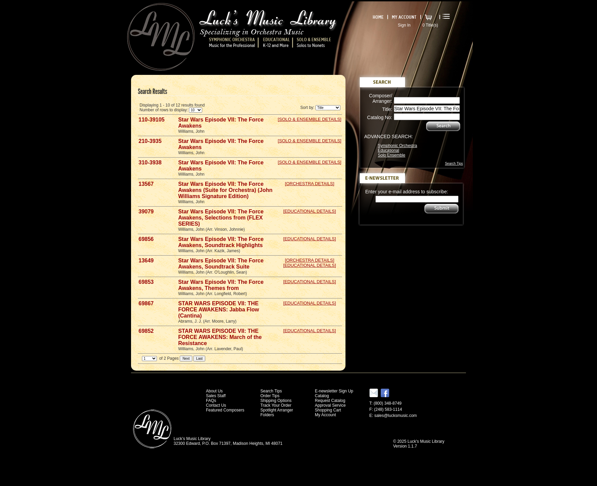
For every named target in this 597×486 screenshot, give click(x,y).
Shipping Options (275, 400)
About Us (214, 391)
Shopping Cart (328, 410)
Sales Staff (216, 395)
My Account (325, 414)
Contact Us (216, 405)
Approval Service (330, 405)
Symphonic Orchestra (397, 145)
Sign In (404, 25)
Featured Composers (225, 410)
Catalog (322, 395)
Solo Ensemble (391, 155)
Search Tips (454, 163)
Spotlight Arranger (276, 410)
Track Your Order (275, 405)
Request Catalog (330, 400)
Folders (267, 414)
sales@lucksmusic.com (395, 415)
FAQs (211, 400)
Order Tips (269, 395)
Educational (388, 150)
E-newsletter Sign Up (334, 391)
